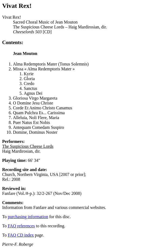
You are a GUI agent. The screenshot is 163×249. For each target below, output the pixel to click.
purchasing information (28, 216)
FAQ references (21, 226)
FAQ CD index (21, 235)
